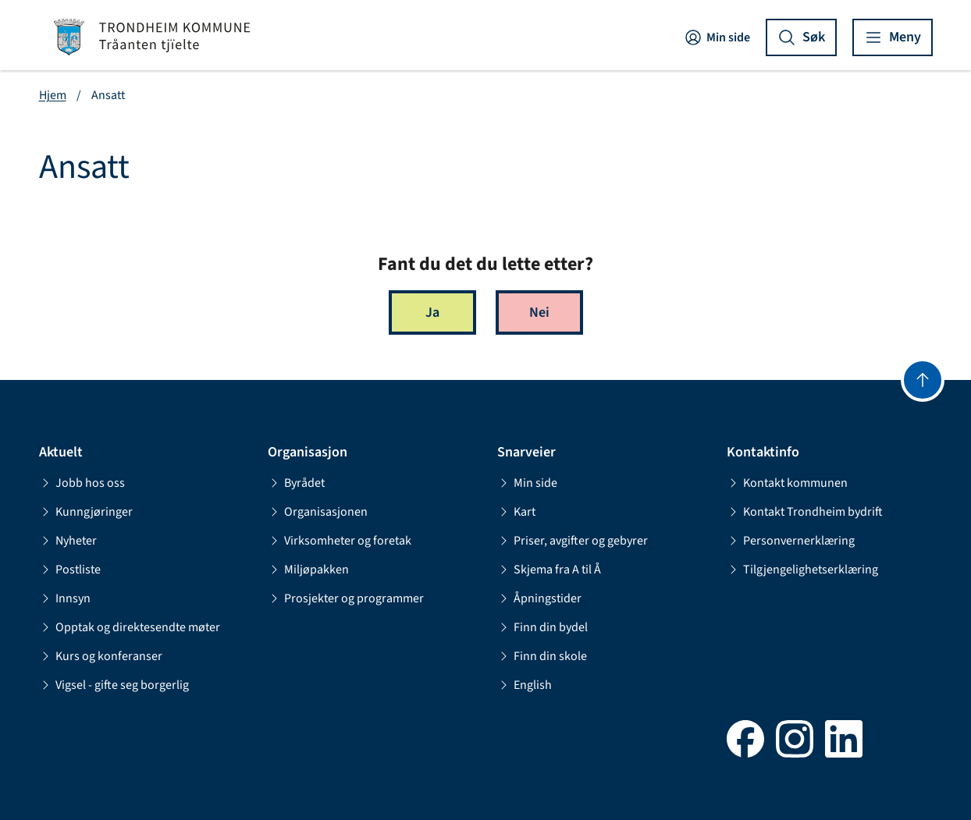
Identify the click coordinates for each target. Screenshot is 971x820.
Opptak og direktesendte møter (129, 627)
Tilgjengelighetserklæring (802, 569)
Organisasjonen (318, 511)
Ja (432, 312)
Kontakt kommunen (787, 483)
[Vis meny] (892, 37)
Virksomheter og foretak (339, 540)
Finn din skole (542, 656)
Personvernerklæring (791, 540)
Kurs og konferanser (100, 656)
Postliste (70, 569)
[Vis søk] (801, 37)
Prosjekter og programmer (346, 598)
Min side (717, 37)
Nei (539, 312)
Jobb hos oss (82, 483)
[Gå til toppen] (922, 380)
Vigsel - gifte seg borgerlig (114, 685)
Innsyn (65, 598)
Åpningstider (539, 598)
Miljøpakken (308, 569)
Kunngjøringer (86, 511)
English (524, 685)
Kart (516, 511)
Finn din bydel (542, 627)
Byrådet (296, 483)
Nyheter (68, 540)
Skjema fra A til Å (549, 569)
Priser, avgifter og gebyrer (572, 540)
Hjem (52, 95)
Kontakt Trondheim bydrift (805, 511)
